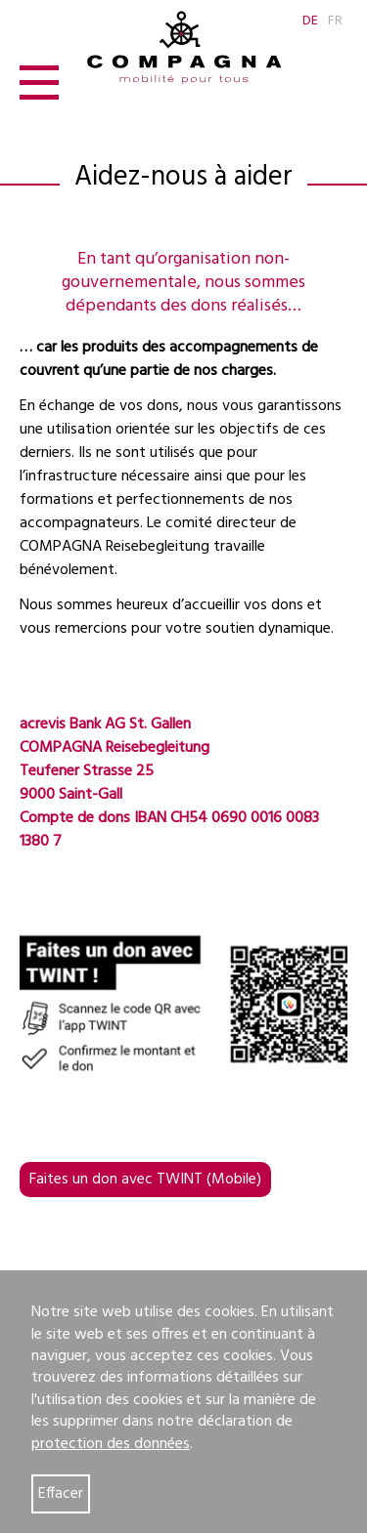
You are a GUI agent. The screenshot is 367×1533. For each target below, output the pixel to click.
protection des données (110, 1444)
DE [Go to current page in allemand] (310, 21)
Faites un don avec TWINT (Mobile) (145, 1179)
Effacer (60, 1494)
